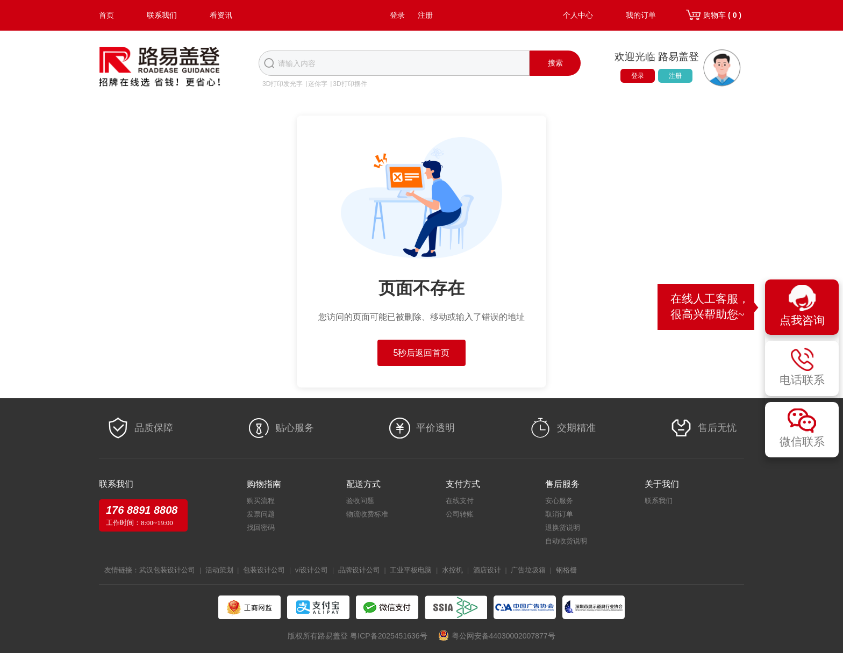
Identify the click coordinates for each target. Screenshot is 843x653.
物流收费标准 (367, 514)
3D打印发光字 (282, 84)
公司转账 (460, 514)
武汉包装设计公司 (167, 570)
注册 (425, 15)
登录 (397, 15)
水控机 (452, 570)
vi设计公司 (311, 570)
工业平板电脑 (411, 570)
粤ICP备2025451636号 (388, 636)
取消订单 (559, 514)
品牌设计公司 (359, 570)
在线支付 (460, 500)
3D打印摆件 (350, 84)
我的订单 (641, 15)
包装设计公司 (264, 570)
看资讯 (221, 15)
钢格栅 (566, 570)
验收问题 (360, 500)
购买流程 (261, 500)
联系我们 (162, 15)
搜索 (555, 63)
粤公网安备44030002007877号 (503, 636)
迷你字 (317, 84)
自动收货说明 (566, 540)
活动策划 (219, 570)
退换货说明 (562, 527)
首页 (106, 15)
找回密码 (261, 527)
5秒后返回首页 (422, 352)
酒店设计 (487, 570)
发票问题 (261, 514)
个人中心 (578, 15)
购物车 (722, 15)
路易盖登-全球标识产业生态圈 (159, 68)
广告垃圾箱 (528, 570)
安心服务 (559, 500)
